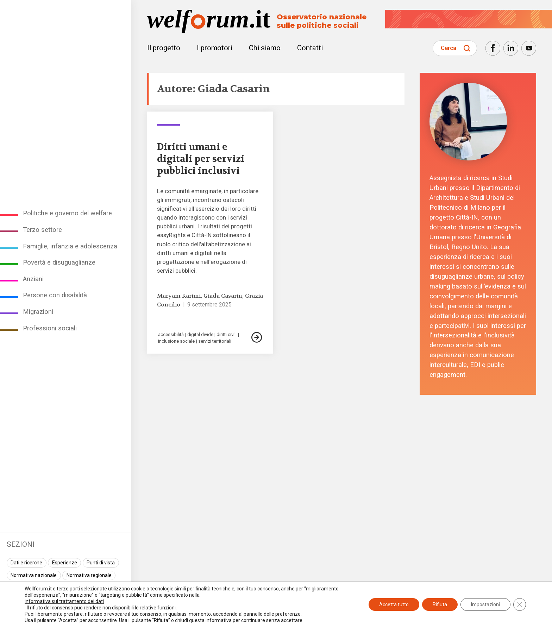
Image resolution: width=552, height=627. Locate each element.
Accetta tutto (394, 604)
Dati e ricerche (26, 562)
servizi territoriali (214, 341)
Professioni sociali (50, 328)
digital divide (200, 334)
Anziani (33, 279)
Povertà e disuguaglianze (59, 262)
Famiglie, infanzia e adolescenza (70, 246)
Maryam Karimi (179, 295)
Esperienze (64, 562)
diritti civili (227, 334)
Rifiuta (440, 604)
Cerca (448, 47)
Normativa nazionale (34, 575)
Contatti (310, 48)
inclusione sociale (176, 341)
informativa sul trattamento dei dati (64, 601)
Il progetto (163, 48)
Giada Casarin (222, 295)
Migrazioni (38, 312)
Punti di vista (101, 562)
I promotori (214, 48)
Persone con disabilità (55, 295)
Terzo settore (42, 230)
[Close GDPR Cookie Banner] (519, 604)
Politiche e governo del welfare (67, 213)
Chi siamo (265, 48)
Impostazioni (485, 604)
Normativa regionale (89, 575)
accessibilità (171, 334)
